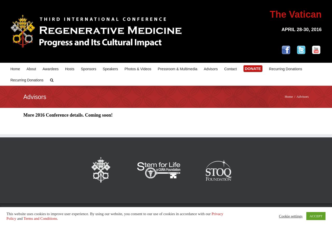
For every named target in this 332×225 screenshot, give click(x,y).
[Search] (51, 79)
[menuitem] (18, 68)
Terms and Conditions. (41, 218)
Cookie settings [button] (290, 216)
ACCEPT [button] (315, 216)
